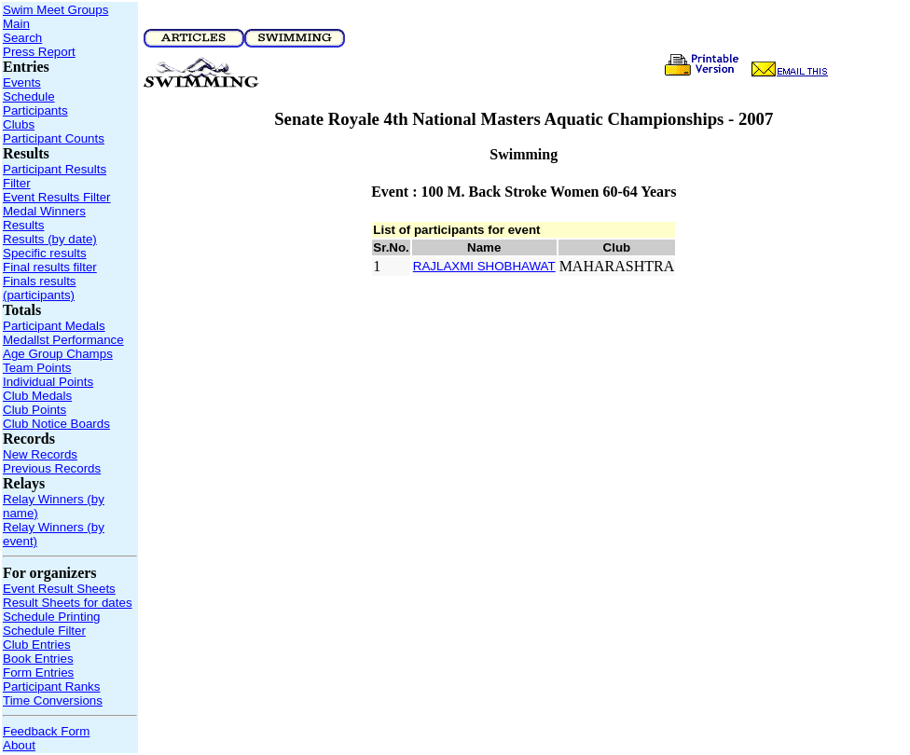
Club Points (34, 410)
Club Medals (37, 396)
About (19, 745)
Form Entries (38, 673)
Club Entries (37, 645)
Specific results (45, 253)
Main (16, 24)
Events (22, 82)
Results (23, 225)
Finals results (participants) (39, 288)
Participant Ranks (51, 686)
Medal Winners (44, 211)
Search (22, 38)
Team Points (37, 368)
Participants (35, 110)
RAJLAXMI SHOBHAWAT (484, 266)
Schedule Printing (51, 617)
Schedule (29, 96)
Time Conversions (53, 700)
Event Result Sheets (59, 589)
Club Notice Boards (56, 424)
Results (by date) (50, 239)
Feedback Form (46, 731)
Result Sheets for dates (67, 603)
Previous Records (52, 468)
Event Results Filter (57, 197)
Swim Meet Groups (55, 10)
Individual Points (48, 382)
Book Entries (38, 659)
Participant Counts (53, 138)
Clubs (18, 124)
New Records (40, 454)
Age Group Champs (58, 354)
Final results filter (50, 267)
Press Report (39, 52)
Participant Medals (54, 326)
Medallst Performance (63, 340)
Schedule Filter (44, 631)
